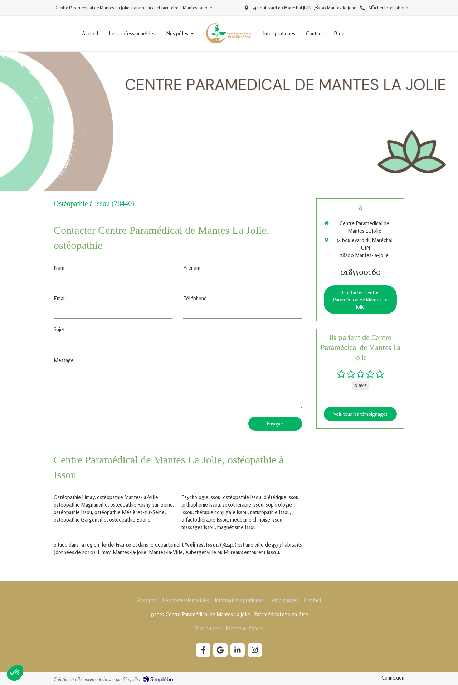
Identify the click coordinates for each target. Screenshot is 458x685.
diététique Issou (281, 497)
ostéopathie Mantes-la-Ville (127, 497)
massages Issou (198, 527)
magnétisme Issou (236, 527)
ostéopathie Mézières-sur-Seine (129, 512)
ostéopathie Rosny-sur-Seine (141, 504)
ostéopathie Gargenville (80, 519)
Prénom (191, 267)
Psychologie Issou (200, 497)
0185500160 (360, 272)
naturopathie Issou (270, 512)
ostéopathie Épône (130, 519)
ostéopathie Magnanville (81, 504)
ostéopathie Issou (73, 512)
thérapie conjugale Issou (221, 512)
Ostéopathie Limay (74, 497)
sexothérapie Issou (243, 504)
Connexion (392, 677)
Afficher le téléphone (388, 7)
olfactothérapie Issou (204, 519)
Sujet (59, 329)
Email (60, 298)
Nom (59, 267)
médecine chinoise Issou (256, 519)
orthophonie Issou (200, 504)
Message (64, 360)
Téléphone (195, 298)
